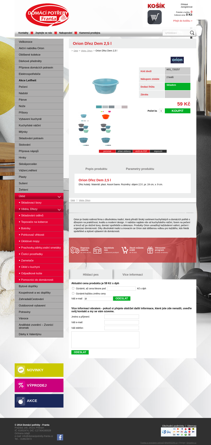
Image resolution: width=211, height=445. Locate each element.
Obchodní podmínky (173, 425)
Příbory (23, 112)
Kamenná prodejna (89, 33)
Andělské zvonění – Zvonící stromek (36, 326)
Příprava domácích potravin (36, 67)
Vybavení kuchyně (30, 119)
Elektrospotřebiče (29, 74)
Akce (32, 401)
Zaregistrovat (186, 7)
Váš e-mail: (77, 322)
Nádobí (23, 93)
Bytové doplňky (28, 286)
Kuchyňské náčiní (30, 125)
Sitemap (191, 425)
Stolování (24, 144)
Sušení (23, 183)
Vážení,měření (28, 170)
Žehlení (23, 189)
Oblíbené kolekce (29, 54)
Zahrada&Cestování (31, 299)
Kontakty (23, 33)
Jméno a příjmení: (80, 316)
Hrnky (22, 157)
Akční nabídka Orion (31, 48)
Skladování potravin (31, 138)
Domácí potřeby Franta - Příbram (47, 15)
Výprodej (37, 385)
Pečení (23, 86)
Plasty (22, 176)
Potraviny (24, 312)
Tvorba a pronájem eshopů (152, 443)
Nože (22, 106)
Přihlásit (184, 4)
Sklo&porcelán (28, 164)
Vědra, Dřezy (86, 51)
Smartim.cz (191, 443)
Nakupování (65, 33)
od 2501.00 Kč (86, 250)
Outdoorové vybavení (32, 305)
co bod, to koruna (163, 250)
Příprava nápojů (29, 151)
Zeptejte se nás (43, 33)
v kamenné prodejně (112, 250)
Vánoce (23, 318)
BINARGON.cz (171, 443)
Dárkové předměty (30, 61)
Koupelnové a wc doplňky (35, 292)
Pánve (23, 99)
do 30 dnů (137, 250)
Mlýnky (23, 131)
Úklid (22, 196)
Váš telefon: (77, 328)
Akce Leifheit (27, 80)
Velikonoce (25, 41)
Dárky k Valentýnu (30, 334)
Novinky (35, 370)
